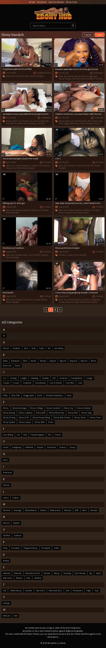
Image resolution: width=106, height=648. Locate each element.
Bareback (15, 361)
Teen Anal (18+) (55, 590)
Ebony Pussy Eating (41, 417)
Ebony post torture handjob (67, 248)
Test (67, 590)
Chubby (45, 378)
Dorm (39, 395)
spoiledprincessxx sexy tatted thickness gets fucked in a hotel (29, 114)
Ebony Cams (71, 2)
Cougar (89, 378)
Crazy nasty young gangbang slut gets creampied (76, 292)
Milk (76, 510)
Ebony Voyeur (25, 422)
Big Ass (9, 121)
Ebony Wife (39, 422)
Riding (67, 78)
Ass (31, 121)
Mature (43, 510)
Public (56, 548)
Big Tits (78, 76)
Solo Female (80, 573)
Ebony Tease (95, 417)
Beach (33, 361)
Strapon (19, 578)
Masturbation (31, 510)
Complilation (76, 378)
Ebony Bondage (19, 408)
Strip (28, 578)
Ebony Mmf (73, 412)
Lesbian (15, 497)
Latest (99, 34)
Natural (6, 523)
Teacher (28, 590)
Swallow (86, 210)
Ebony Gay (68, 408)
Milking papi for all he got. (14, 203)
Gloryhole (51, 447)
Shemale (17, 573)
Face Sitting (8, 434)
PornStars (99, 78)
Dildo (5, 395)
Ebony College (36, 408)
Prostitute (45, 548)
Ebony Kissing (9, 412)
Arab (34, 348)
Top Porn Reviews (56, 2)
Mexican (67, 510)
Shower (47, 573)
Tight (88, 590)
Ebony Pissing (9, 417)
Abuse (62, 643)
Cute (88, 165)
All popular (42, 2)
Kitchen (6, 485)
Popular (88, 34)
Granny (62, 447)
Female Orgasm (74, 299)
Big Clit (63, 361)
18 (34, 299)
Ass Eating (58, 348)
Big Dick (26, 165)
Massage (17, 510)
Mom (84, 510)
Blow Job (10, 76)
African (6, 348)
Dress (69, 395)
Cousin (16, 383)
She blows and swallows (13, 248)
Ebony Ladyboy (25, 412)
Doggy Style (92, 76)
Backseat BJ (8, 292)
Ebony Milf (40, 412)
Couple (34, 165)
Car (4, 378)
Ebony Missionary (56, 412)
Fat (18, 434)
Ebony (61, 78)
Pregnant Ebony (31, 548)
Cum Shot (76, 78)
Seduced (6, 573)
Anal (26, 348)
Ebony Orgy (87, 412)
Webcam (6, 615)
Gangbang (95, 299)
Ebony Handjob (37, 76)
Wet (81, 302)
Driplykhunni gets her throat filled (17, 69)
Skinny (57, 573)
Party (5, 548)
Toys (97, 590)
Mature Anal (55, 510)
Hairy (5, 460)
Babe (36, 121)
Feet (25, 434)
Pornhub (47, 162)
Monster (94, 510)
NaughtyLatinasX (44, 72)
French (58, 434)
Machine (6, 510)
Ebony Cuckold (53, 408)
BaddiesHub (98, 73)
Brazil (17, 365)
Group (61, 302)
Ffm (92, 165)
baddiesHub (46, 117)
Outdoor (17, 535)
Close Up (63, 378)
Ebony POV (24, 417)
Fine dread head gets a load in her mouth (20, 158)
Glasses (40, 447)
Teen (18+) (27, 299)
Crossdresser (40, 383)
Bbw (89, 121)
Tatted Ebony (15, 590)
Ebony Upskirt (9, 422)
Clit (54, 378)
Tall (4, 590)
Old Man (6, 535)
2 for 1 (58, 158)
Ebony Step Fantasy (81, 212)
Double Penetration (54, 395)
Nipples (16, 523)
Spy (90, 573)
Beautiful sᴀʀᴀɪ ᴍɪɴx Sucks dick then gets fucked (76, 69)
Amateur (25, 121)
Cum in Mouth (44, 165)
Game (5, 447)
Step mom (7, 578)
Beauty (71, 76)
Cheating (34, 378)
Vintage (6, 603)
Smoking (67, 573)
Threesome (80, 165)
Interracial (19, 76)
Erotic (50, 422)
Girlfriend (29, 447)
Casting (13, 378)
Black (84, 76)
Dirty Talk (16, 395)
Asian (41, 348)
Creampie (27, 383)
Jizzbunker (98, 117)
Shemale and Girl (32, 573)
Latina (27, 76)
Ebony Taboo (80, 417)
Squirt (76, 302)
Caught (23, 378)
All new (32, 2)
